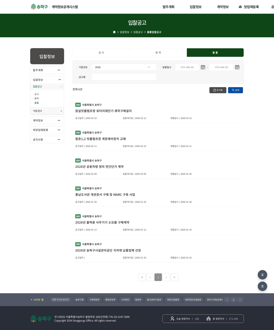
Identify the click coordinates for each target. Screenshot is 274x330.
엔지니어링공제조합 (217, 299)
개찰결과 (37, 111)
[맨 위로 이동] (262, 274)
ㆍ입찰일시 (165, 67)
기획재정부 (95, 299)
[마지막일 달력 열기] (237, 67)
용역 (36, 98)
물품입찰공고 (154, 32)
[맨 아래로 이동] (262, 286)
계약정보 (223, 6)
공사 (36, 94)
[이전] (227, 299)
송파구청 (80, 299)
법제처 (139, 299)
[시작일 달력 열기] (203, 67)
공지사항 (38, 139)
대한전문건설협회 (194, 299)
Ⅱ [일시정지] (233, 299)
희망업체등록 (250, 6)
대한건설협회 (174, 299)
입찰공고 (138, 32)
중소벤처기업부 (155, 299)
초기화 (220, 90)
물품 (36, 102)
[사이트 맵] (240, 6)
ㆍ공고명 (81, 77)
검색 (237, 90)
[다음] (240, 299)
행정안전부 (111, 299)
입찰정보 (196, 6)
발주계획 (168, 6)
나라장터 (126, 299)
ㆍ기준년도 (82, 67)
